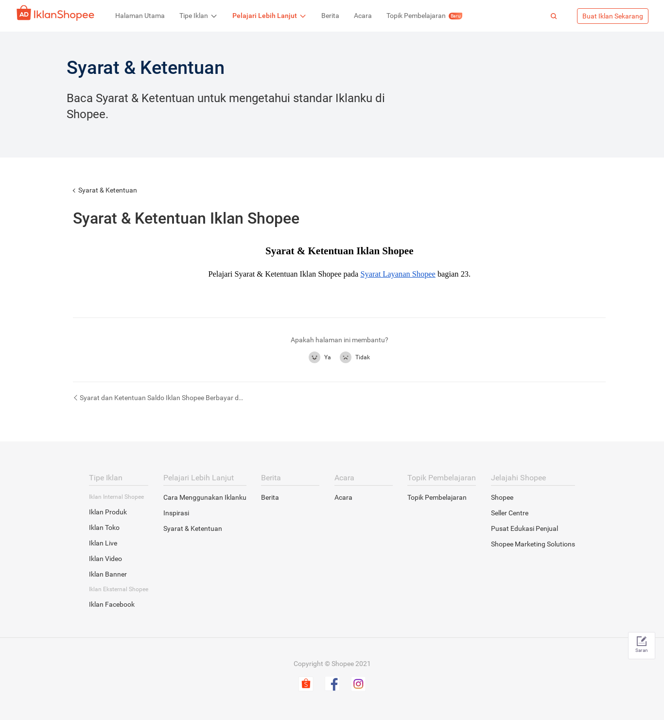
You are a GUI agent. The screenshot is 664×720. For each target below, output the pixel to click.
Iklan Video (105, 558)
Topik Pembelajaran (437, 497)
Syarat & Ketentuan (107, 190)
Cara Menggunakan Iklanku (204, 497)
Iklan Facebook (112, 604)
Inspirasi (176, 513)
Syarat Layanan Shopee (397, 274)
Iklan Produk (108, 512)
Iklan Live (103, 543)
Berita (270, 497)
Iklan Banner (108, 574)
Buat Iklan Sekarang (612, 16)
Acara (343, 497)
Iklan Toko (104, 527)
